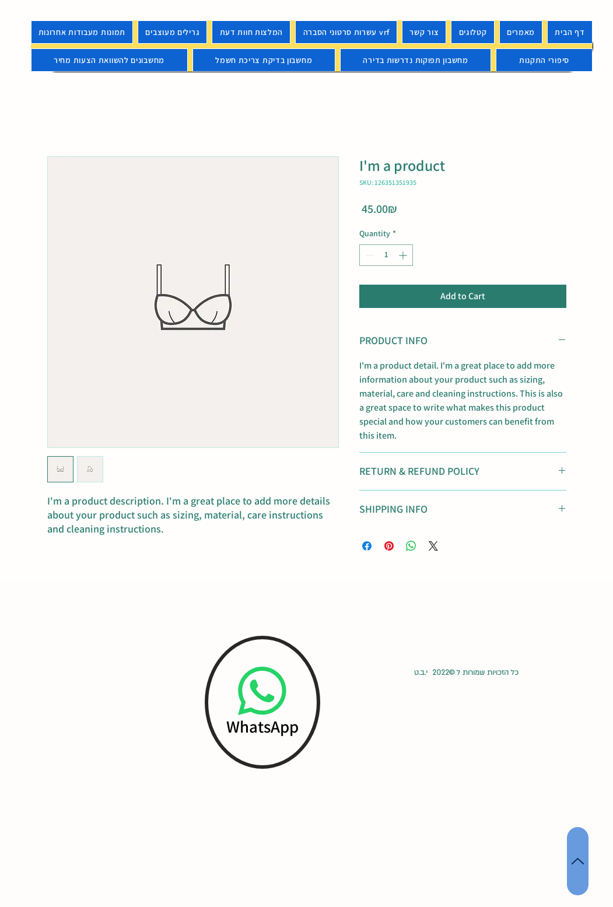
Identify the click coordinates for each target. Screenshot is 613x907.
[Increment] (404, 255)
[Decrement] (368, 255)
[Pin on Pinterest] (389, 546)
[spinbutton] (386, 255)
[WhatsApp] (262, 702)
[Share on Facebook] (367, 546)
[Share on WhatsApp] (411, 546)
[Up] (578, 861)
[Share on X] (433, 546)
